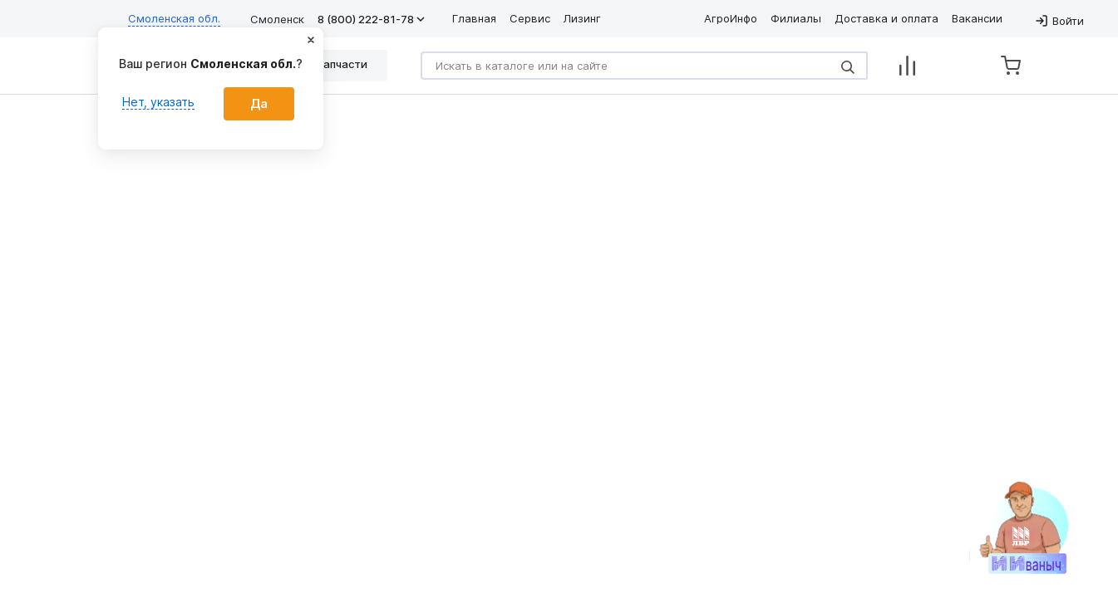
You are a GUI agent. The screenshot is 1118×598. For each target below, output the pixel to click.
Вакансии (977, 18)
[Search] (644, 65)
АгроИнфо (730, 18)
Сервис (530, 18)
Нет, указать (158, 102)
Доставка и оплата (886, 18)
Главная (474, 18)
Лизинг (582, 18)
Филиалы (796, 18)
